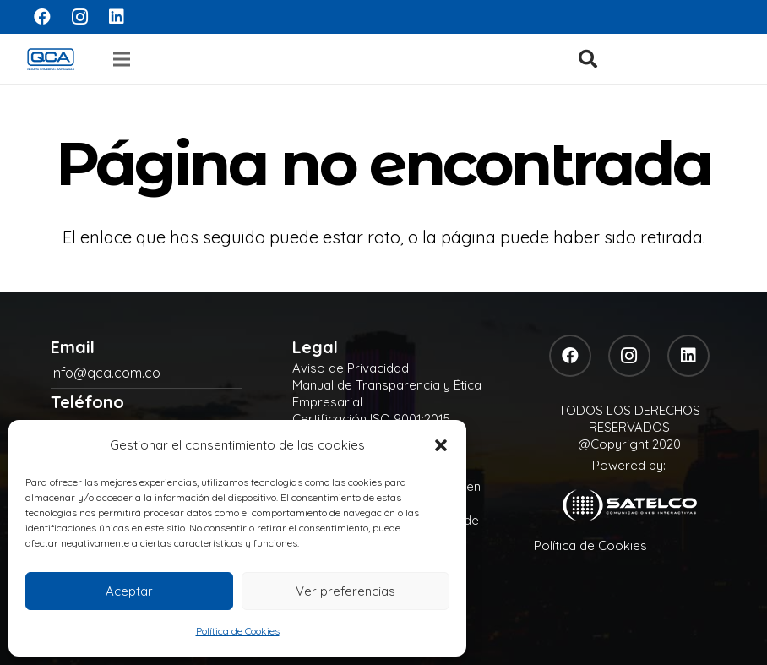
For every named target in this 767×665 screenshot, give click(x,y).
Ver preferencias (345, 591)
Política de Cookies (238, 630)
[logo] (50, 59)
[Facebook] (42, 17)
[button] (440, 445)
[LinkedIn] (116, 17)
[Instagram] (79, 17)
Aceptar (129, 591)
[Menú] (122, 59)
